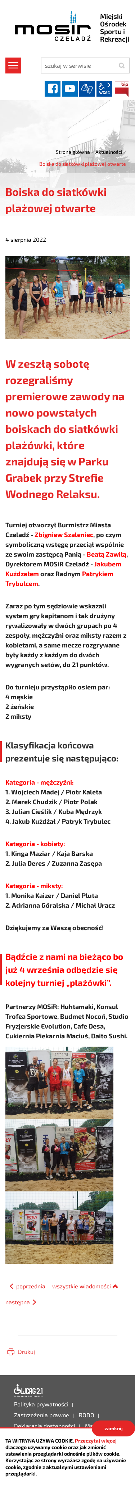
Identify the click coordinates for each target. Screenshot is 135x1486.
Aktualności (108, 152)
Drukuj (26, 1351)
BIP (122, 89)
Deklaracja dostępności (28, 1391)
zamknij (113, 1428)
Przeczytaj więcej (96, 1441)
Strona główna (73, 152)
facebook (52, 89)
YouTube (70, 89)
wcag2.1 (104, 89)
